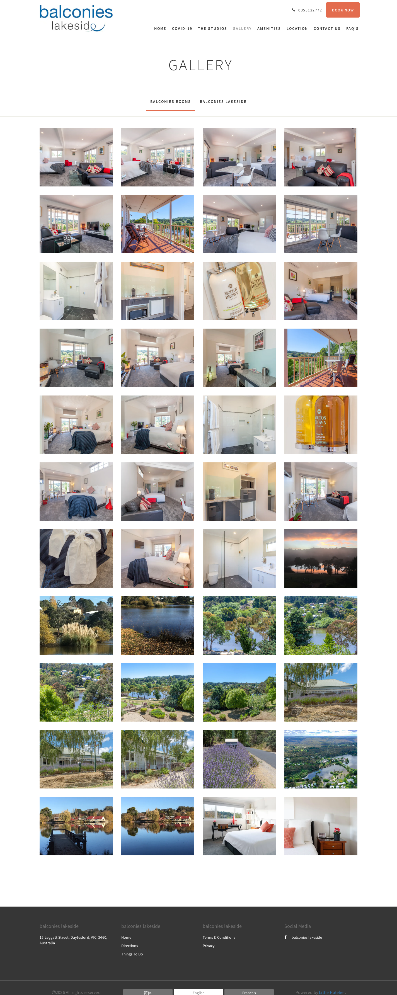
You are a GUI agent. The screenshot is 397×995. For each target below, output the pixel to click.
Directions (129, 945)
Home (126, 937)
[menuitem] (161, 28)
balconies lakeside (303, 937)
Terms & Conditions (219, 937)
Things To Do (132, 954)
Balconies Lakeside (223, 101)
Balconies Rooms (170, 101)
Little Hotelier (332, 992)
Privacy (209, 945)
